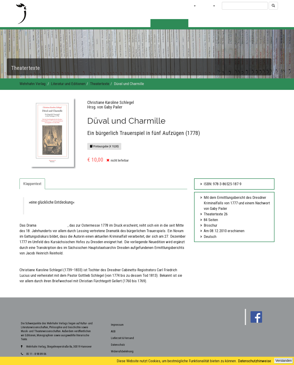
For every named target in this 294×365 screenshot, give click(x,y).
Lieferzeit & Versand (122, 309)
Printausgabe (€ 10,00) (104, 146)
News (158, 5)
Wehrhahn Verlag (32, 83)
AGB (113, 302)
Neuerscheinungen (100, 5)
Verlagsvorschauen (133, 5)
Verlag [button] (209, 5)
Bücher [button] (189, 5)
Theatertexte (99, 83)
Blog (172, 5)
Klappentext (32, 183)
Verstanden (283, 360)
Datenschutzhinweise (254, 361)
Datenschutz (118, 316)
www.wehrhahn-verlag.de (260, 354)
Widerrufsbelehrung (122, 322)
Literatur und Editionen (68, 83)
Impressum (117, 296)
